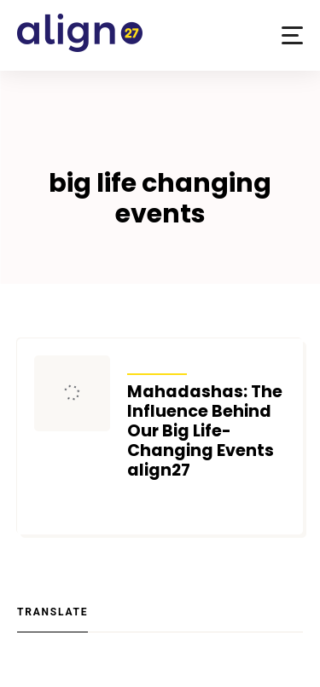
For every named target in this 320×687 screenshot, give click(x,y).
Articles (157, 363)
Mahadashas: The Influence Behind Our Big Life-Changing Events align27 (204, 431)
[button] (292, 35)
